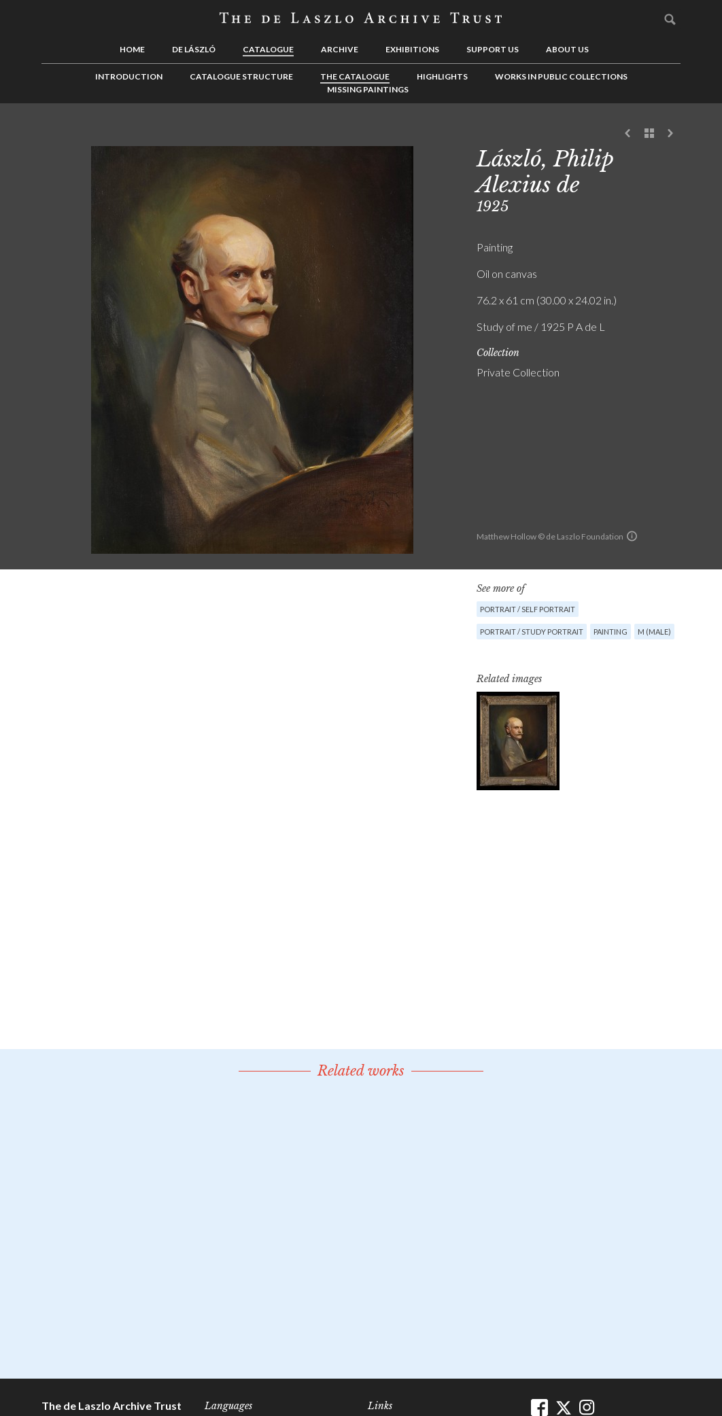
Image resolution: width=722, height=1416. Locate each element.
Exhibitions (412, 49)
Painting (611, 631)
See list (649, 134)
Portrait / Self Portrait (527, 609)
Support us (492, 49)
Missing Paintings (368, 89)
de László (194, 49)
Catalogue (268, 49)
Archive (339, 49)
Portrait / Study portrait (531, 631)
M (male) (654, 631)
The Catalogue (355, 76)
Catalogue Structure (241, 76)
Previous (628, 134)
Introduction (128, 76)
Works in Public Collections (561, 76)
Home (132, 49)
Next (670, 134)
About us (567, 49)
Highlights (442, 76)
